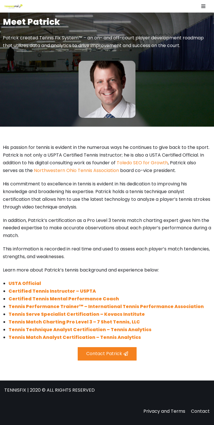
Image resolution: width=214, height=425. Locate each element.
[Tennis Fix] (13, 6)
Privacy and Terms (164, 411)
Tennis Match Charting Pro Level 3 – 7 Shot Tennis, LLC (74, 322)
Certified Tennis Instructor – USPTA (52, 291)
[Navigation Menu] (203, 6)
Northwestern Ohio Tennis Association (76, 170)
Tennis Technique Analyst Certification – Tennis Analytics (80, 329)
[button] (107, 354)
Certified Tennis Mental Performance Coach (64, 299)
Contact (200, 411)
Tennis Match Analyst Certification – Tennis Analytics (75, 337)
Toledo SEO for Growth (142, 162)
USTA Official (25, 283)
